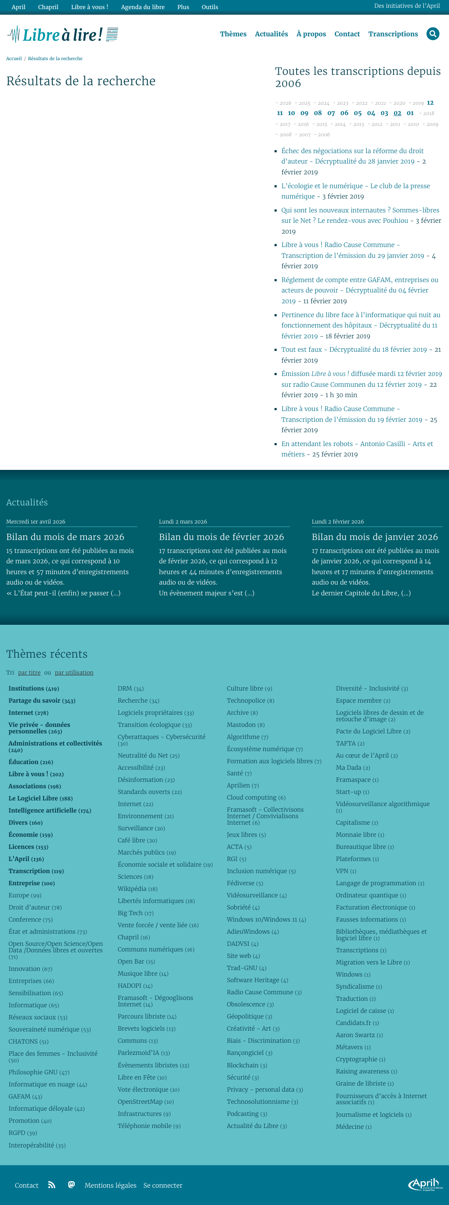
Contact (347, 34)
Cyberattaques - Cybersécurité (162, 740)
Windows (353, 974)
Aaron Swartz (359, 1035)
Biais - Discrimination (263, 1040)
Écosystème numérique (265, 749)
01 (410, 113)
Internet (135, 804)
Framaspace (357, 780)
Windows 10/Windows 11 (266, 919)
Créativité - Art (253, 1028)
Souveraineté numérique (50, 1029)
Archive (242, 713)
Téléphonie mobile (149, 1126)
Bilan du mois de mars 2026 (65, 537)
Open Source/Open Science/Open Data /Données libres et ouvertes (56, 950)
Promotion (30, 1121)
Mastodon (246, 725)
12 (430, 103)
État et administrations (48, 931)
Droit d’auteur (35, 907)
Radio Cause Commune (264, 992)
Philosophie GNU (39, 1072)
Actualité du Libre (257, 1126)
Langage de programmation (380, 883)
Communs (138, 1040)
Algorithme (247, 737)
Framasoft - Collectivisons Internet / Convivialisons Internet (265, 816)
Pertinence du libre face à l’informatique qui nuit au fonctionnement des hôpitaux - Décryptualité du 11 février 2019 (360, 326)
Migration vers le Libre (373, 962)
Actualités (271, 34)
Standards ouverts (150, 792)
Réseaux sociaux (38, 1017)
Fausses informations (371, 919)
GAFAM (25, 1096)
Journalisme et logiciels (374, 1114)
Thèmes (233, 34)
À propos (311, 34)
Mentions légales (111, 1186)
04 (371, 113)
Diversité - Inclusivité (372, 688)
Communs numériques (156, 949)
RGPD (23, 1133)
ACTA (239, 847)
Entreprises (31, 981)
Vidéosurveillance (257, 895)
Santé (239, 773)
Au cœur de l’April (367, 755)
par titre (29, 672)
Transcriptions (393, 34)
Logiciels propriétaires (156, 713)
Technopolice (251, 700)
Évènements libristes (153, 1065)
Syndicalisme (359, 986)
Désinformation (146, 780)
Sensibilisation (36, 993)
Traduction (356, 999)
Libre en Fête (142, 1077)
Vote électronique (149, 1089)
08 (318, 113)
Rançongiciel (250, 1053)
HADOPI (135, 986)
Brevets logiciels (147, 1028)
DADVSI (242, 944)
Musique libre (143, 973)
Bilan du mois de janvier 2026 (375, 537)
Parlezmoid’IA (144, 1053)
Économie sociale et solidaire (165, 864)
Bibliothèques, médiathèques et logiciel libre (381, 935)
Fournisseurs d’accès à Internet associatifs (381, 1099)
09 (304, 113)
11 (280, 113)
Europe (25, 895)
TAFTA (350, 743)
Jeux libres (246, 835)
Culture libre (249, 688)
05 (358, 113)
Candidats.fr (357, 1023)
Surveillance (141, 828)
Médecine (354, 1127)
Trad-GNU (247, 968)
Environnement (146, 816)
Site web (243, 956)
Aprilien (243, 785)
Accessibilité (141, 767)
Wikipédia (138, 889)
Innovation (30, 969)
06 (344, 113)
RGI (236, 859)
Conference (31, 919)
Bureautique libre (365, 847)
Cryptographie (360, 1059)
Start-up (352, 792)
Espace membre (363, 700)
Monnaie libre (360, 835)
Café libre (137, 840)
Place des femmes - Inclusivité (53, 1057)
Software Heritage (257, 980)
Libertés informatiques (156, 901)
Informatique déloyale (47, 1108)
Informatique (34, 1005)
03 (384, 113)
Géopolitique (249, 1016)
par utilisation (74, 672)
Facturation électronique (375, 907)
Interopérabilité (37, 1145)
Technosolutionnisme (262, 1101)
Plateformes (357, 859)
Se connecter (162, 1186)
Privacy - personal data (265, 1089)
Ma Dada (353, 767)
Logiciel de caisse (365, 1011)
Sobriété (243, 907)
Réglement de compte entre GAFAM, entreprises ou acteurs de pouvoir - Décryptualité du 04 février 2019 (360, 290)
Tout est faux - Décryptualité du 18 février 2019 (354, 350)
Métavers (353, 1047)
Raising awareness (366, 1071)
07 (331, 113)
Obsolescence (250, 1004)
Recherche (139, 700)
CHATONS (29, 1041)
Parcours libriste (147, 1016)
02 (397, 113)
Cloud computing (256, 797)
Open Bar (136, 961)
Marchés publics (147, 852)
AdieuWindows (253, 931)
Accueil (14, 59)
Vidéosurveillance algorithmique (383, 807)
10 (291, 113)
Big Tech (136, 913)
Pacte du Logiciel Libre (373, 731)
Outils (209, 7)
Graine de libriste (365, 1083)
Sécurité (243, 1077)
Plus (182, 7)
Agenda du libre (142, 7)
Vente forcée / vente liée (158, 925)
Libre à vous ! (89, 7)
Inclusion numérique (261, 871)
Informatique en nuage (48, 1084)
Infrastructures (144, 1114)
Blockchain (247, 1065)
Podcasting (247, 1114)
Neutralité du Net (149, 755)
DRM (131, 688)
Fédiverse (245, 883)
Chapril (134, 937)
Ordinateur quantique (371, 895)
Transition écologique (155, 725)
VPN (346, 871)
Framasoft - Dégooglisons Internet (155, 1001)
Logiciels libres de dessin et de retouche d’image (380, 716)
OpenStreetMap (146, 1101)
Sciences (135, 876)
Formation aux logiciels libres (274, 761)
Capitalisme (357, 822)
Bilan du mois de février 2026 (221, 537)
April (18, 7)
